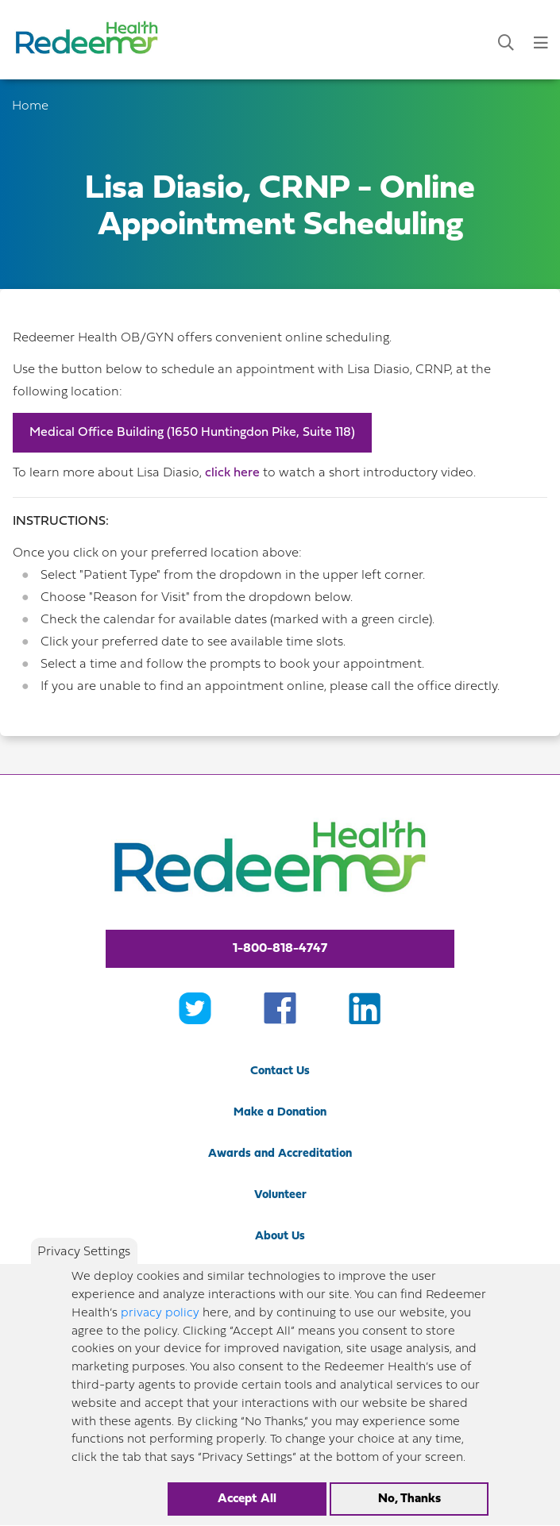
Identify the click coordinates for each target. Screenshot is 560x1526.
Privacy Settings (83, 1269)
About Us (280, 1237)
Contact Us (280, 1071)
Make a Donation (280, 1113)
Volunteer (280, 1195)
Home (30, 106)
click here (232, 473)
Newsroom (280, 1278)
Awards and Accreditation (280, 1154)
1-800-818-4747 (280, 948)
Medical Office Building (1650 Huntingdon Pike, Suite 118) (192, 432)
